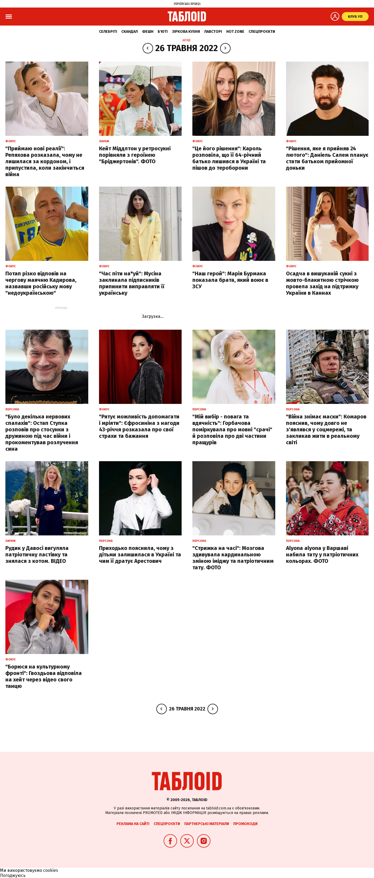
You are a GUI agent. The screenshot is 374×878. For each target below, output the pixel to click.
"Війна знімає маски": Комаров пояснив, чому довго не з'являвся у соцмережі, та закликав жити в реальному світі (326, 429)
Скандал (129, 31)
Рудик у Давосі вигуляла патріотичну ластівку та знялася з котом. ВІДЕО (37, 554)
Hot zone (235, 31)
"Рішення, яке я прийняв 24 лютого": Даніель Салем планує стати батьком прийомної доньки (327, 158)
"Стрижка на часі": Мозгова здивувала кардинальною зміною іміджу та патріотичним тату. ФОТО (233, 558)
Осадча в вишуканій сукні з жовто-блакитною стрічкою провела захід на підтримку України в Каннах (322, 283)
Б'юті (163, 31)
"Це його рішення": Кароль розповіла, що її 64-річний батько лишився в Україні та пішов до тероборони (229, 158)
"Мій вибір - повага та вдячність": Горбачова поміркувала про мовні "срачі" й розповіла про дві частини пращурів (232, 429)
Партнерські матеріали (206, 824)
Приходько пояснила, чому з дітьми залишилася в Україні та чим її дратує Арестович (140, 554)
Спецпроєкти (262, 31)
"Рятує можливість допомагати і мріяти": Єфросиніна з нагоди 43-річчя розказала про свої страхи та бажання (139, 426)
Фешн (147, 31)
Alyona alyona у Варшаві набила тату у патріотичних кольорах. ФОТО (322, 554)
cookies (50, 870)
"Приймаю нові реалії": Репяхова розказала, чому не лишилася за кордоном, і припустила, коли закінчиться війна (44, 161)
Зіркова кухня (186, 31)
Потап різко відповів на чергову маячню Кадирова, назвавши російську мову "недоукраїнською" (40, 283)
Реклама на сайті (133, 824)
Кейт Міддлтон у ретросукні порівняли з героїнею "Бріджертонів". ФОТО (135, 155)
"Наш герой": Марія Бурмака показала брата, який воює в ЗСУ (230, 280)
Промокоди (245, 824)
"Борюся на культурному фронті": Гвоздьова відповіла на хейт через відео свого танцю (43, 676)
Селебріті (108, 31)
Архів (186, 40)
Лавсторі (213, 31)
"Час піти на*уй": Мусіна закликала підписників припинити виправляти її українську (131, 283)
